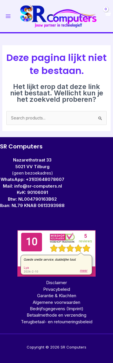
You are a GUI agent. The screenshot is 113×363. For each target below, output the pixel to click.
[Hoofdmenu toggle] (8, 16)
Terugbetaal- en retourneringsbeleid (56, 321)
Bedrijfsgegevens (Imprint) (56, 308)
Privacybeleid (56, 289)
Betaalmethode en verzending (56, 315)
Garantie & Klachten (56, 295)
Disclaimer (56, 282)
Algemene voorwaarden (56, 302)
